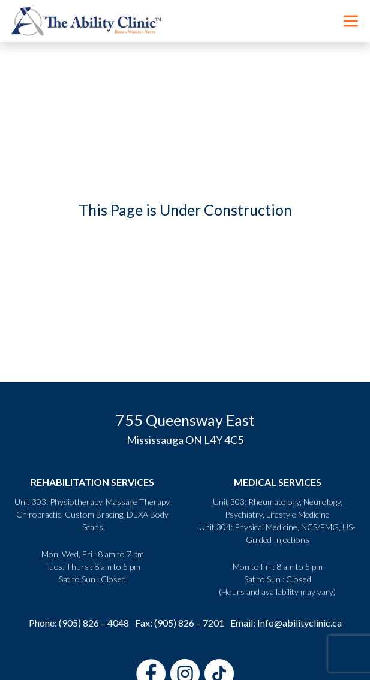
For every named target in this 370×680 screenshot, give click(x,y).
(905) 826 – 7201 (189, 622)
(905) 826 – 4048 (94, 622)
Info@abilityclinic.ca (299, 622)
